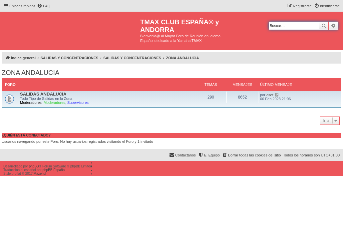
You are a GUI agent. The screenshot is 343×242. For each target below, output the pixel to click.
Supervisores (78, 103)
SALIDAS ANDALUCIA (43, 94)
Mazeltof (40, 173)
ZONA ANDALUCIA (30, 72)
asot (269, 95)
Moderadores (54, 103)
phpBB (34, 166)
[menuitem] (43, 6)
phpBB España (53, 170)
